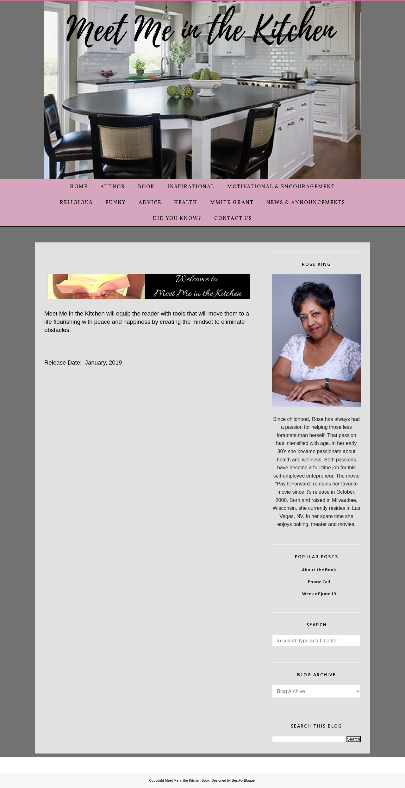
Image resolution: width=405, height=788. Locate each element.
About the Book (319, 569)
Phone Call (319, 582)
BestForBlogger (244, 780)
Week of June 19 (319, 594)
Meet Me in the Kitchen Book (187, 780)
